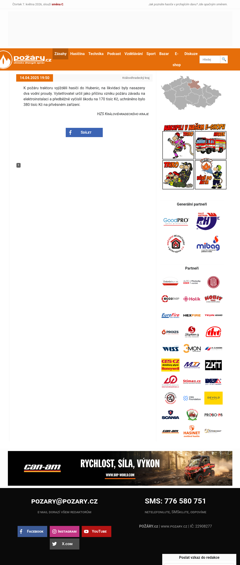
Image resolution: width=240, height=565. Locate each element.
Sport (151, 54)
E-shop (177, 59)
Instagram (67, 531)
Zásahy (60, 54)
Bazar (164, 54)
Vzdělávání (134, 54)
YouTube (99, 531)
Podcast (114, 54)
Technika (95, 54)
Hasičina (77, 54)
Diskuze (191, 54)
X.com (67, 544)
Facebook (35, 531)
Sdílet (86, 132)
